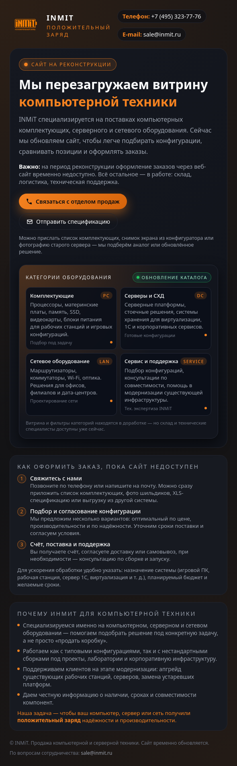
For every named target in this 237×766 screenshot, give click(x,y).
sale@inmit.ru (162, 34)
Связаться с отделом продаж (73, 201)
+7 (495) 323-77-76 (176, 16)
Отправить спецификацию (68, 221)
